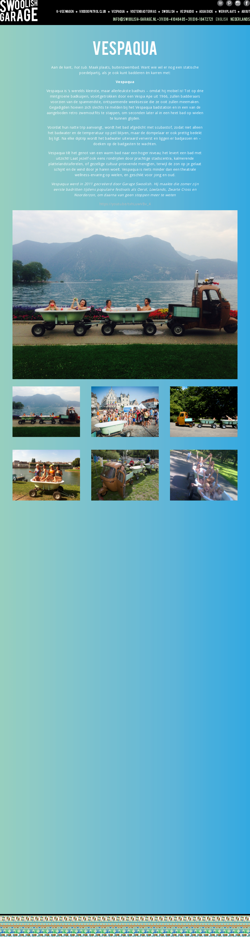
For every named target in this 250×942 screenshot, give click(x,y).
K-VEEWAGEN (67, 11)
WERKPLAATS (229, 11)
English (222, 19)
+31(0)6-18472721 (199, 19)
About (246, 11)
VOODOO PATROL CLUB (94, 11)
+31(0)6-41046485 (171, 19)
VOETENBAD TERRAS (145, 11)
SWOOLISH (170, 11)
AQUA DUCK (208, 11)
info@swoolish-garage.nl (135, 19)
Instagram (238, 3)
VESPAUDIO (189, 11)
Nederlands (240, 19)
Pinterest (229, 3)
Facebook (247, 3)
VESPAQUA (120, 11)
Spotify (220, 3)
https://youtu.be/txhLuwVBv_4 (125, 203)
